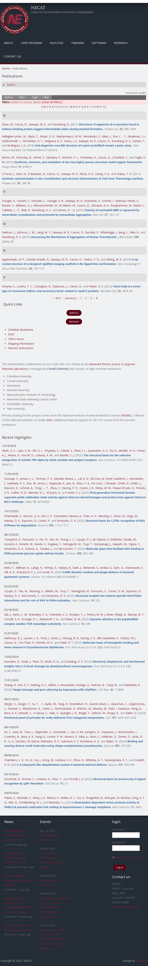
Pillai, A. (83, 736)
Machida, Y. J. (57, 802)
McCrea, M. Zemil (101, 478)
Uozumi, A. (11, 544)
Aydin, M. (50, 704)
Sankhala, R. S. (16, 483)
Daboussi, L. (60, 286)
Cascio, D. (21, 124)
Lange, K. (37, 567)
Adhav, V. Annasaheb (61, 685)
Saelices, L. (9, 232)
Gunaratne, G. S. (98, 450)
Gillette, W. (51, 591)
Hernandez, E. (91, 136)
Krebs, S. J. (74, 492)
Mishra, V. (53, 798)
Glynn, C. (33, 136)
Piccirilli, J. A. (76, 779)
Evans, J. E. (70, 141)
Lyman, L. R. (31, 638)
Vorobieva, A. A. (89, 741)
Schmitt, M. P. (44, 642)
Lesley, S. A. (102, 174)
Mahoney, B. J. (13, 638)
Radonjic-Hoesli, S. (127, 201)
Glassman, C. (119, 704)
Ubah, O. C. (9, 450)
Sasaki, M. (130, 539)
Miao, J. (106, 136)
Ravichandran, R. (65, 708)
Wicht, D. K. (52, 661)
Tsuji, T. (87, 544)
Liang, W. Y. (43, 232)
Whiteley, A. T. (94, 760)
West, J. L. (80, 450)
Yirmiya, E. (50, 567)
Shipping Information (21, 343)
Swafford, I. (121, 478)
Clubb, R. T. (67, 642)
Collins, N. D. (19, 492)
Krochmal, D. (12, 779)
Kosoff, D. (27, 455)
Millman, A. (22, 567)
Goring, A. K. (88, 638)
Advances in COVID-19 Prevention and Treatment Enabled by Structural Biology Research (54, 939)
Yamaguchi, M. (72, 544)
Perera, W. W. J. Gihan (100, 614)
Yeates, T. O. (124, 174)
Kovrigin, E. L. (30, 619)
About (8, 43)
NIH (49, 420)
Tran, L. (29, 732)
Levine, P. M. (55, 736)
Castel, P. (44, 520)
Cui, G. (81, 798)
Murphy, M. (100, 708)
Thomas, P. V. (44, 478)
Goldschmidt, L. (11, 141)
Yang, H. (63, 704)
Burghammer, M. (121, 205)
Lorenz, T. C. (24, 286)
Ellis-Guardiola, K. (108, 638)
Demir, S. (39, 157)
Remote (74, 321)
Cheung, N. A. (70, 638)
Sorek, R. (47, 572)
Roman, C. (28, 779)
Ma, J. (7, 614)
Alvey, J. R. (39, 798)
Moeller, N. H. (127, 450)
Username (119, 829)
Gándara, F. (53, 157)
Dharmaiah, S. (13, 516)
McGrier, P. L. (70, 157)
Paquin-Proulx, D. (123, 488)
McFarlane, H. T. (33, 141)
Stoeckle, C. (38, 201)
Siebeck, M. (99, 713)
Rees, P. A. (83, 483)
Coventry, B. (11, 736)
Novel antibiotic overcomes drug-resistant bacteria (15, 857)
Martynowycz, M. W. (69, 136)
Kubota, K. (31, 549)
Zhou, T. (55, 488)
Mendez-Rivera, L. (65, 478)
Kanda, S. (40, 544)
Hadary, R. (64, 567)
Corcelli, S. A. (12, 619)
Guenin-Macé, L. (99, 704)
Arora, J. (43, 483)
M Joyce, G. (54, 492)
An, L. (7, 732)
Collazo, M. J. (128, 638)
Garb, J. (77, 567)
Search (11, 84)
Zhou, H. (78, 760)
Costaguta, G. (42, 286)
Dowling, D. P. (74, 661)
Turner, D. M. (116, 591)
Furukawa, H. (88, 157)
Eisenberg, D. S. (121, 141)
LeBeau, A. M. (44, 455)
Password (119, 842)
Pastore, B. (98, 685)
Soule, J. (56, 638)
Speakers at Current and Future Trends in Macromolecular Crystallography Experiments (55, 907)
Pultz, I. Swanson (119, 708)
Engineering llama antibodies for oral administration (15, 835)
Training (77, 43)
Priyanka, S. (52, 450)
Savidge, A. (82, 685)
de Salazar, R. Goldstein (107, 539)
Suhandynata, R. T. (116, 760)
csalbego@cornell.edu (125, 907)
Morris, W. (8, 157)
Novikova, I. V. (136, 136)
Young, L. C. (67, 539)
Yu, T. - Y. (37, 704)
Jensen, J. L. (27, 478)
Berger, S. (10, 704)
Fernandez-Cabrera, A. (68, 516)
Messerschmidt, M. (45, 205)
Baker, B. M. (73, 619)
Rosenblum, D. (79, 704)
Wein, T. (9, 567)
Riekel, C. (139, 205)
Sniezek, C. (14, 708)
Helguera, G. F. (54, 141)
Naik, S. (54, 713)
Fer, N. (44, 539)
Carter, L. (47, 708)
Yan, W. (54, 539)
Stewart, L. (25, 713)
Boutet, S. (8, 205)
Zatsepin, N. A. (100, 205)
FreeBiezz (142, 961)
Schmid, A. (26, 488)
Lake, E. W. (24, 450)
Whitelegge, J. (108, 232)
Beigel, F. (84, 713)
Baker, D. (131, 713)
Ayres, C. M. (20, 614)
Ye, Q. (29, 760)
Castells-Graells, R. (37, 259)
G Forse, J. (8, 174)
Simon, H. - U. (66, 210)
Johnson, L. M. (26, 232)
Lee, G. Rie (76, 732)
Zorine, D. (124, 736)
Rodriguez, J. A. (16, 145)
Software (99, 43)
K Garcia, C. (41, 713)
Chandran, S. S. (58, 614)
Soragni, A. (8, 201)
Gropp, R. (113, 713)
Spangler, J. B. (68, 713)
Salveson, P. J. (69, 741)
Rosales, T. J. (77, 614)
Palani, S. (9, 798)
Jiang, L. (123, 232)
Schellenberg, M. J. (30, 802)
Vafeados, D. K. (50, 741)
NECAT (38, 7)
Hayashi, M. (120, 544)
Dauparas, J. (109, 732)
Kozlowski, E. (92, 201)
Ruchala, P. (92, 232)
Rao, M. (31, 483)
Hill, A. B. (9, 572)
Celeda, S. (67, 450)
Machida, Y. (24, 798)
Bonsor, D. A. (31, 516)
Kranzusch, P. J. (26, 572)
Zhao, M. (7, 124)
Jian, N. (70, 483)
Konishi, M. (26, 544)
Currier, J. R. (87, 488)
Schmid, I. (108, 201)
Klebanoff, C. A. (49, 619)
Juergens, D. (92, 732)
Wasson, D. (11, 488)
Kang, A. (136, 708)
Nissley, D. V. (12, 520)
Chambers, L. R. (14, 760)
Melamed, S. (90, 567)
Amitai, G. (106, 567)
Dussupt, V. (11, 478)
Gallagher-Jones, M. (14, 136)
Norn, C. (95, 736)
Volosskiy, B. (24, 157)
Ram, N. (21, 174)
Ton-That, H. (26, 642)
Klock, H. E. (86, 174)
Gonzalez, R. (12, 661)
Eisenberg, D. (61, 124)
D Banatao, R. (36, 174)
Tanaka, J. (46, 549)
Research (120, 43)
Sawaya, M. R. (37, 124)
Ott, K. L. (37, 450)
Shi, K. (113, 450)
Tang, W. (111, 685)
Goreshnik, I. (61, 732)
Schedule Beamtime (20, 329)
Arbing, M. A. (114, 259)
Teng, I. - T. (41, 488)
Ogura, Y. (134, 544)
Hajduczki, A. (57, 483)
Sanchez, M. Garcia (27, 741)
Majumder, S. (43, 732)
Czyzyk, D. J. (83, 539)
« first (57, 298)
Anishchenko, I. (127, 732)
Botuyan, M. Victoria (117, 798)
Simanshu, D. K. (66, 520)
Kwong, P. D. (70, 488)
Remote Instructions (21, 348)
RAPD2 (74, 313)
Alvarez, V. (71, 736)
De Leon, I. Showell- (103, 483)
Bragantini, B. (94, 798)
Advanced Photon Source (104, 364)
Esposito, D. (29, 520)
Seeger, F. (24, 704)
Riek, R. (25, 210)
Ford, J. (44, 638)
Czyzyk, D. (10, 591)
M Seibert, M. (67, 205)
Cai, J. (37, 760)
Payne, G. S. (96, 286)
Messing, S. (105, 516)
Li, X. (11, 741)
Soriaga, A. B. (55, 201)
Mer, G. (13, 802)
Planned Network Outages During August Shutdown (18, 880)
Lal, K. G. (83, 478)
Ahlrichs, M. (84, 708)
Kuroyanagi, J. (102, 544)
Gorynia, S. (8, 286)
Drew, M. (119, 516)
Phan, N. (38, 661)
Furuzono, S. (30, 539)
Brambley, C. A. (38, 614)
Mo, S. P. (46, 516)
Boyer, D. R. (47, 136)
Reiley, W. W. (103, 488)
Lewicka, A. (43, 779)
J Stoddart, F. (120, 157)
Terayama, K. (12, 539)
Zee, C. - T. (119, 136)
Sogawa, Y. (54, 544)
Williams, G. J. (24, 205)
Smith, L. (136, 483)
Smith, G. (123, 483)
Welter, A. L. (68, 798)
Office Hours (16, 339)
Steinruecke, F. (134, 567)
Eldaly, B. (120, 614)
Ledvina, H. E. (63, 760)
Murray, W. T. (136, 614)
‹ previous (70, 298)
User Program (31, 43)
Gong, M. (48, 760)
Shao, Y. (57, 779)
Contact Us (12, 56)
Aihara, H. (14, 455)
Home (6, 68)
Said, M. (18, 732)
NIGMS (126, 415)
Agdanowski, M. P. (13, 259)
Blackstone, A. (31, 708)
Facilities (56, 43)
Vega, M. (132, 516)
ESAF (11, 334)
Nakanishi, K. (132, 685)
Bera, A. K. (10, 713)
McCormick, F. (68, 549)
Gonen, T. (139, 141)
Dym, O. (119, 567)
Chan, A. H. (90, 516)
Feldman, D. (109, 736)
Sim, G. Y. (23, 685)
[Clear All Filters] (52, 102)
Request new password (126, 857)
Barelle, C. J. (67, 455)
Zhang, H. (10, 685)
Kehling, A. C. (39, 685)
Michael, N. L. (36, 492)
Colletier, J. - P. (11, 210)
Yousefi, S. (23, 201)
